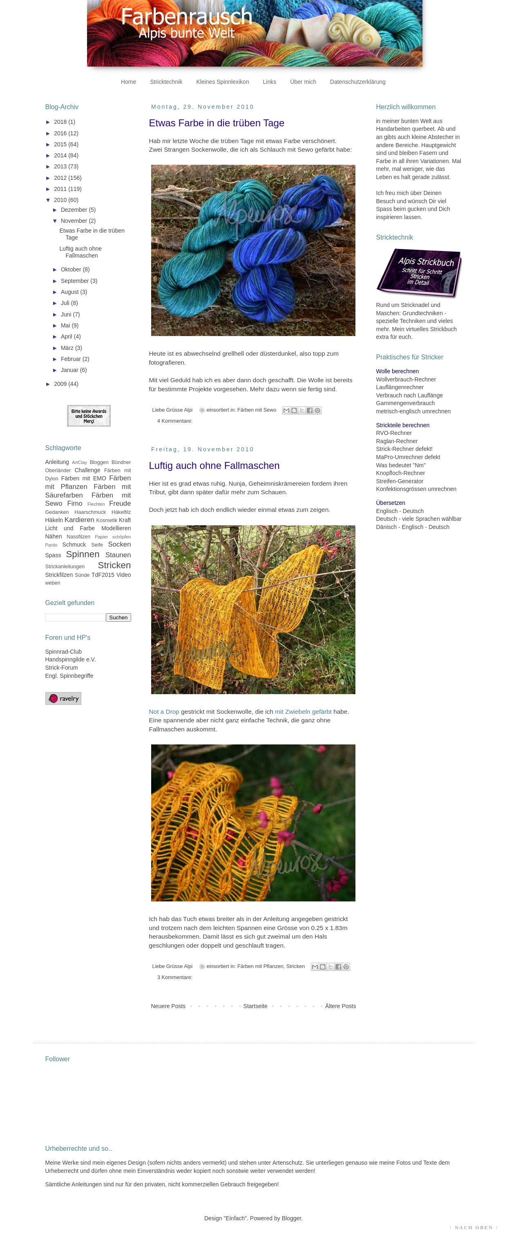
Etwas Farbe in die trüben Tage (217, 122)
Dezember (75, 209)
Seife (97, 545)
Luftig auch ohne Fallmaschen (214, 465)
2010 (61, 200)
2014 (61, 155)
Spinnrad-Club (63, 651)
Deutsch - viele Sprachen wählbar (419, 519)
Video (123, 575)
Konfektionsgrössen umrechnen (416, 489)
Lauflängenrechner (400, 387)
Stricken (295, 966)
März (68, 348)
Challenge (87, 470)
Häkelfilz (121, 512)
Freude (120, 503)
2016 (61, 133)
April (67, 336)
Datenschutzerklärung (358, 81)
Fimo (75, 503)
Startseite (255, 1006)
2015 (61, 144)
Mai (66, 325)
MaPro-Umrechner (399, 457)
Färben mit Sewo (256, 410)
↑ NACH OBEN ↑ (474, 1228)
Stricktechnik (166, 81)
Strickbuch (443, 329)
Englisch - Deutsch (400, 511)
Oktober (72, 269)
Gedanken (57, 512)
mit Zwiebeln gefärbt (303, 711)
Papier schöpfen (113, 536)
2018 (61, 122)
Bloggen (99, 462)
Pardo (51, 544)
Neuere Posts (168, 1006)
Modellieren (116, 528)
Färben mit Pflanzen (260, 966)
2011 (61, 189)
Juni (67, 314)
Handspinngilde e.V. (70, 659)
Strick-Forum (61, 667)
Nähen (53, 536)
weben (52, 583)
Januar (70, 370)
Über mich (303, 81)
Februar (72, 359)
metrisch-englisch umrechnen (413, 411)
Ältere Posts (340, 1006)
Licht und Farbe (70, 528)
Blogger (291, 1218)
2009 (61, 384)
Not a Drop (164, 711)
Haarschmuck (90, 512)
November (75, 220)
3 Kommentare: (174, 977)
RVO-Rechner (394, 433)
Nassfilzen (78, 537)
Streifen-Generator (400, 481)
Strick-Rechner (395, 449)
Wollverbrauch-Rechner (406, 379)
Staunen (118, 555)
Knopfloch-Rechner (400, 473)
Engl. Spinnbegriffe (69, 675)
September (75, 281)
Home (128, 81)
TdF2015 (103, 575)
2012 (61, 178)
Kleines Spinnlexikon (222, 81)
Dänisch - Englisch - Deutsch (413, 527)
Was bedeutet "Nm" (401, 465)
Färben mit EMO (83, 478)
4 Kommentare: (174, 421)
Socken (119, 544)
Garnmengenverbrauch (405, 403)
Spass (53, 555)
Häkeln (54, 520)
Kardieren (79, 520)
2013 (61, 166)
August (70, 292)
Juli (66, 303)
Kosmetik (107, 520)
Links (270, 81)
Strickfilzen (59, 575)
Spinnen (82, 554)
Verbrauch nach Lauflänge (409, 395)
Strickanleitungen (65, 566)
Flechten (96, 504)
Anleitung (57, 462)
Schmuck (74, 544)
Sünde (82, 575)
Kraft (125, 520)
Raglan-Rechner (397, 441)
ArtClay (79, 462)
